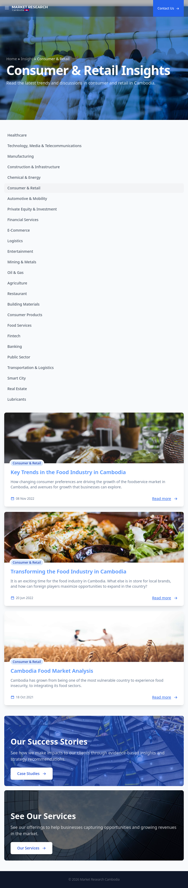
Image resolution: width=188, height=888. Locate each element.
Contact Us (168, 8)
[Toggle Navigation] (7, 8)
